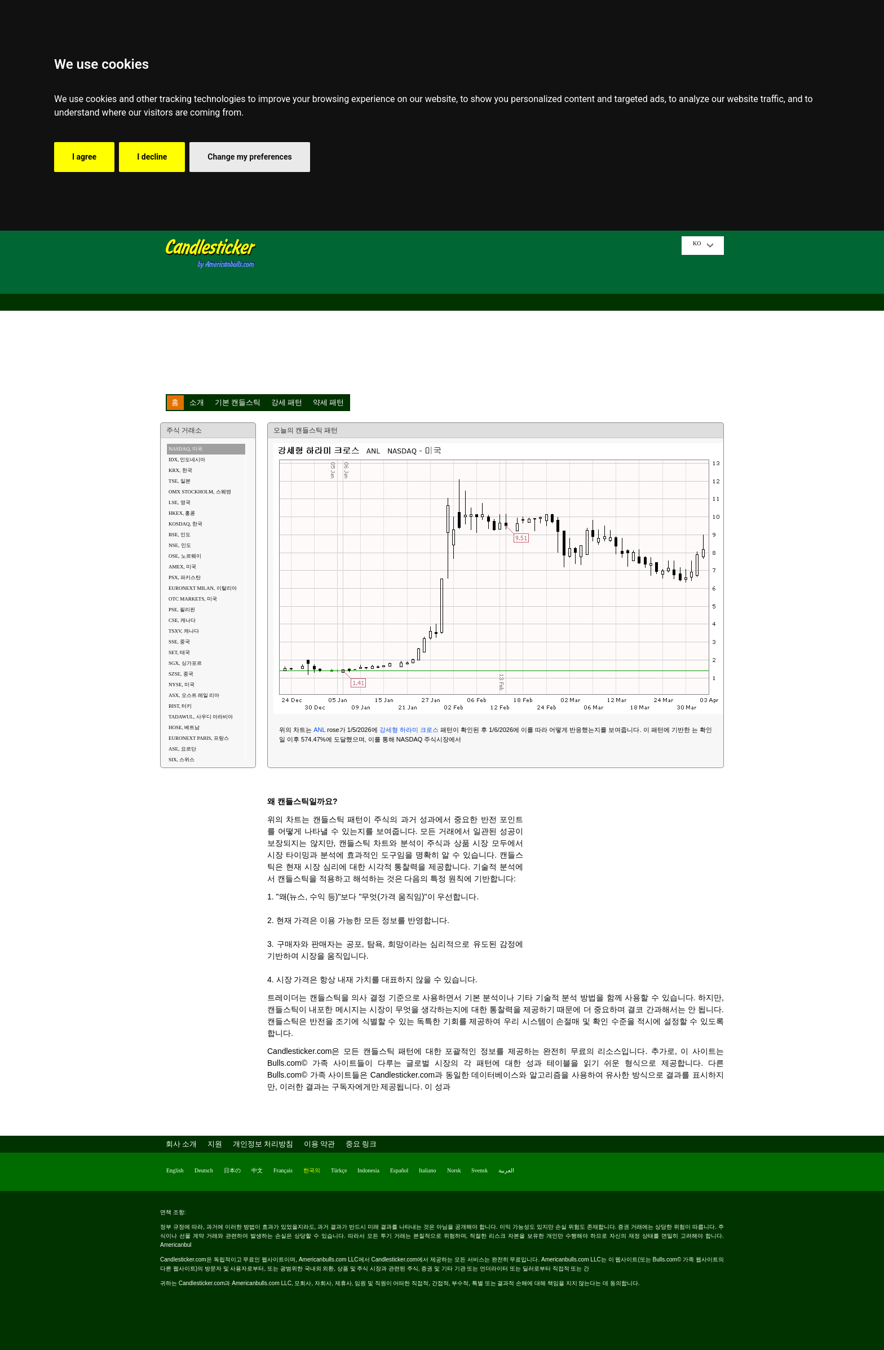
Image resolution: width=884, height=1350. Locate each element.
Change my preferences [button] (249, 156)
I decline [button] (152, 156)
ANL (319, 729)
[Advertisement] (473, 315)
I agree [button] (84, 156)
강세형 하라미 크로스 (409, 729)
